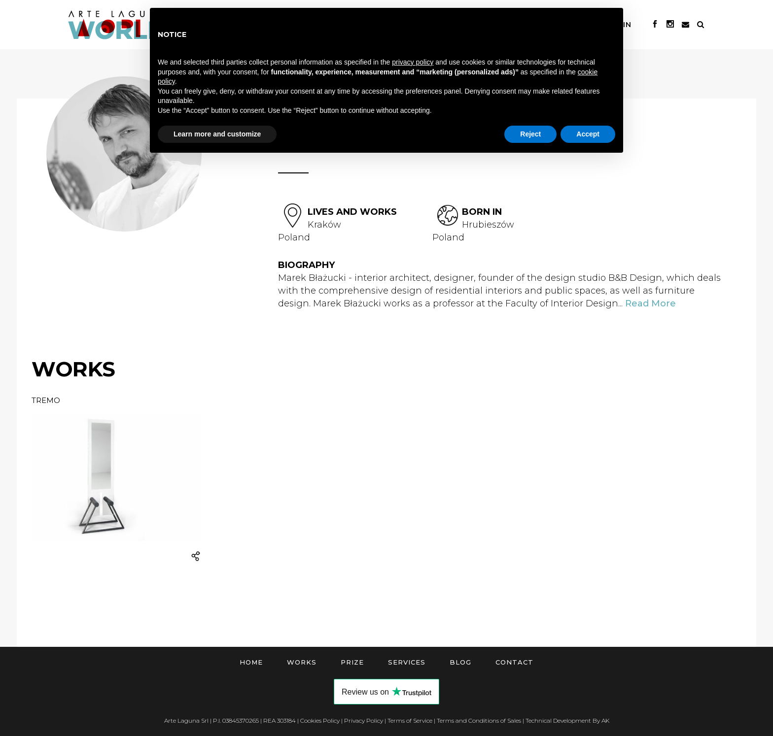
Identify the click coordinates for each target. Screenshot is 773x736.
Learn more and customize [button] (217, 134)
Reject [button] (530, 134)
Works (301, 662)
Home (251, 662)
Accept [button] (587, 134)
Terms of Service (409, 720)
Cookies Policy (320, 720)
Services (406, 662)
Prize (352, 662)
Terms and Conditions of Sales (479, 720)
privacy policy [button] (412, 62)
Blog (460, 662)
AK (605, 720)
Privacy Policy (363, 720)
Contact (514, 662)
